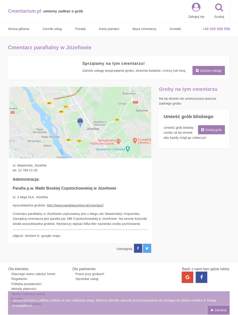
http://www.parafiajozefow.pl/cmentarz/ (75, 205)
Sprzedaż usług (86, 279)
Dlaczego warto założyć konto (33, 274)
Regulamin (19, 279)
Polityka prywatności (26, 284)
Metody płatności (23, 289)
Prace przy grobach (89, 274)
